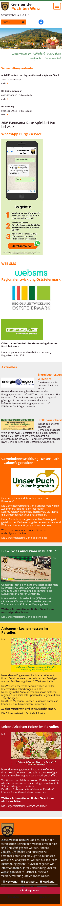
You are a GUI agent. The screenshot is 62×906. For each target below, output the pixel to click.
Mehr (3, 83)
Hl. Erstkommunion (11, 90)
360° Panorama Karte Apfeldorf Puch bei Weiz (29, 124)
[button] (33, 44)
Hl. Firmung (7, 106)
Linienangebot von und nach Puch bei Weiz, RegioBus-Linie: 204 (26, 354)
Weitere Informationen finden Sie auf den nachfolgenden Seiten (24, 531)
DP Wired (55, 902)
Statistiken (30, 881)
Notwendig (11, 881)
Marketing (48, 881)
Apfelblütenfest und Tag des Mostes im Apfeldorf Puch (30, 75)
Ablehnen (44, 896)
